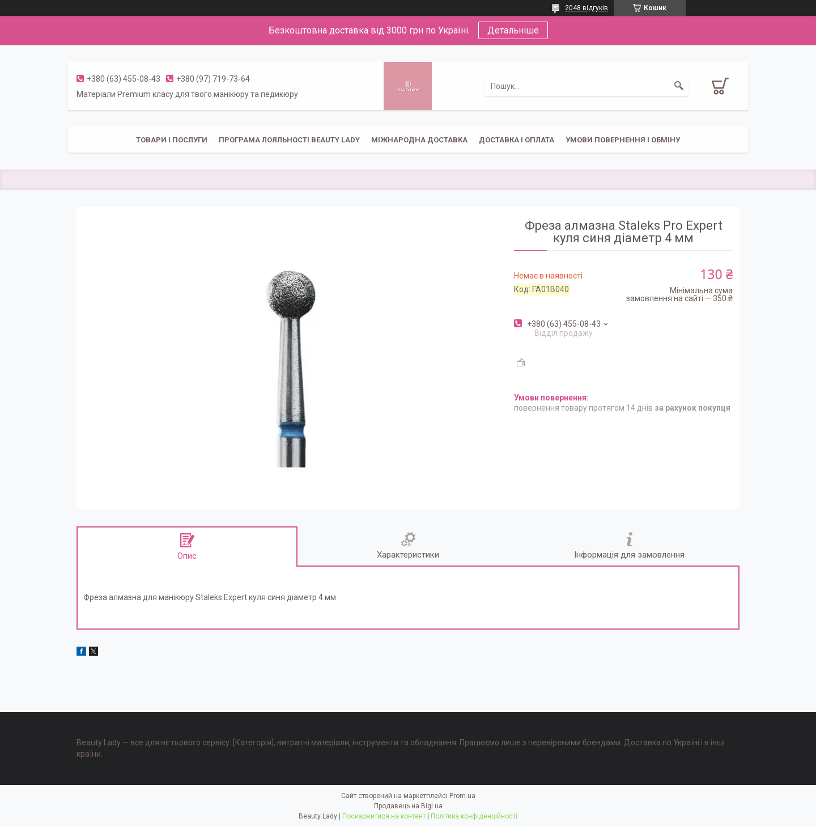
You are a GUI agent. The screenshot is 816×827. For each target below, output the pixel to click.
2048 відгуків (586, 8)
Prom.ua (462, 796)
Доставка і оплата (516, 140)
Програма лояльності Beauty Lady (289, 140)
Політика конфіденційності (474, 816)
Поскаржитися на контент (384, 816)
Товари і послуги (171, 140)
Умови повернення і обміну (623, 140)
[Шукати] (679, 86)
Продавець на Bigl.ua (408, 806)
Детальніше (513, 30)
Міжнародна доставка (419, 140)
